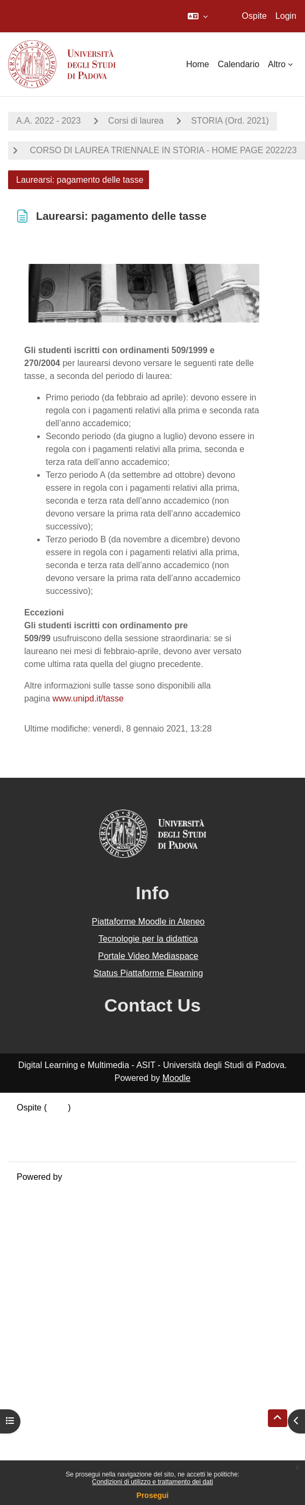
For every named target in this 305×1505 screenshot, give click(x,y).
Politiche (33, 1133)
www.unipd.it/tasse (88, 698)
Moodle (176, 1078)
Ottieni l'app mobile (53, 1146)
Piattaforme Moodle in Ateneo (148, 921)
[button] (197, 16)
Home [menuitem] (197, 64)
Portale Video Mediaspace (148, 956)
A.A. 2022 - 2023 (48, 120)
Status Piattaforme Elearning (148, 973)
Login (285, 15)
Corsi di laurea (136, 120)
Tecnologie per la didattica (148, 938)
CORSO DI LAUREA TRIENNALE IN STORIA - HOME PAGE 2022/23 (162, 150)
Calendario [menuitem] (238, 64)
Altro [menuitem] (277, 64)
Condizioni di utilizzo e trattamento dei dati (152, 1482)
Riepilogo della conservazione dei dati (89, 1120)
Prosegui (153, 1495)
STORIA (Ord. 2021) (230, 120)
